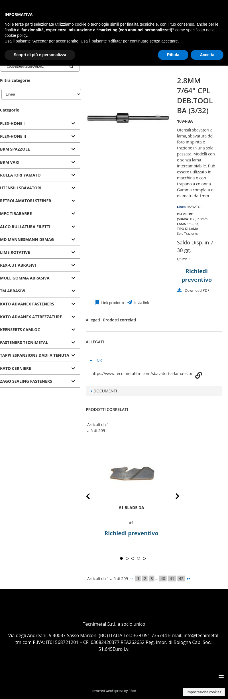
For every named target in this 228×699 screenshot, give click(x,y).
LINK (97, 360)
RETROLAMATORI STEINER (25, 200)
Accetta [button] (207, 54)
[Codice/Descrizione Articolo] (29, 66)
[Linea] (41, 94)
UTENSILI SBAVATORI (20, 188)
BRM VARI (9, 162)
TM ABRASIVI (12, 290)
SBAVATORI (194, 206)
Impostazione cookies (204, 692)
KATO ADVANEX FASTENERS (27, 304)
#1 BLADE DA (131, 507)
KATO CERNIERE (15, 368)
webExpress (114, 690)
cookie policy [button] (16, 35)
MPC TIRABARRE (16, 213)
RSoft (133, 690)
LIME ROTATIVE (15, 252)
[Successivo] (188, 578)
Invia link (141, 302)
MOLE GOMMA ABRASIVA (25, 278)
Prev (92, 497)
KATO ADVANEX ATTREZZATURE (31, 316)
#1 (131, 522)
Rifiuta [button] (173, 54)
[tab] (40, 123)
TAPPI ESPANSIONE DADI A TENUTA (34, 355)
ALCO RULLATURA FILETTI (25, 226)
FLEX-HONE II (13, 136)
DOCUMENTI (105, 391)
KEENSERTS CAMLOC (20, 329)
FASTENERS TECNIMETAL (24, 342)
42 (181, 578)
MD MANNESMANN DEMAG (27, 239)
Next (173, 497)
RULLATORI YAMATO (20, 175)
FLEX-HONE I (12, 123)
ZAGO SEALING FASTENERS (26, 381)
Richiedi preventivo (131, 533)
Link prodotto (112, 302)
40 (162, 578)
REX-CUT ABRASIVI (18, 265)
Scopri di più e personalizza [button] (40, 54)
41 (172, 578)
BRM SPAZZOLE (15, 149)
